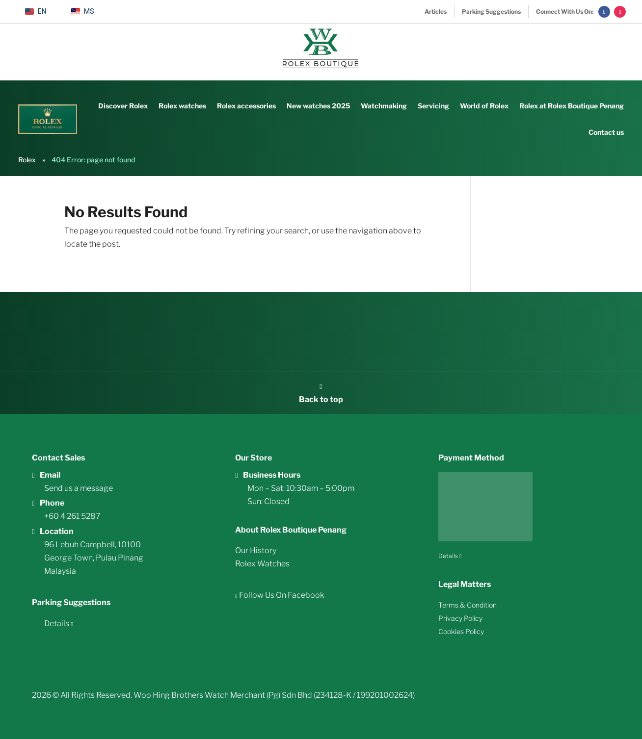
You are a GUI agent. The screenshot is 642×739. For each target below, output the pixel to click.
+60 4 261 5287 (72, 516)
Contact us (606, 132)
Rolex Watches (262, 563)
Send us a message (78, 488)
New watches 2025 (318, 106)
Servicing (433, 106)
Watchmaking (384, 106)
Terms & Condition (467, 605)
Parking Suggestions (491, 11)
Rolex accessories (246, 106)
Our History (255, 550)
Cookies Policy (461, 631)
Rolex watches (182, 106)
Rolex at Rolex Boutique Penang (571, 106)
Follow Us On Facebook (281, 595)
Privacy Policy (460, 618)
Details (56, 623)
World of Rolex (484, 106)
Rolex (27, 159)
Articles (436, 11)
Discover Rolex (123, 106)
